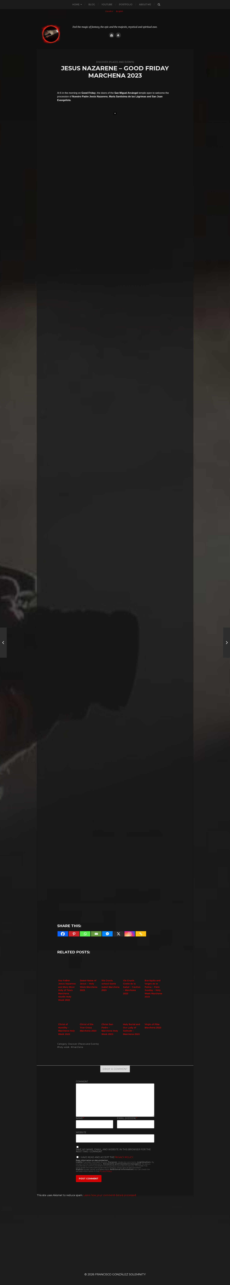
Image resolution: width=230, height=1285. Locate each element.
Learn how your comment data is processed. (109, 1195)
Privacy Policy (123, 1157)
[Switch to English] (119, 11)
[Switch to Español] (109, 11)
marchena (77, 1047)
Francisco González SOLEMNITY (120, 1274)
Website (81, 1132)
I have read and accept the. (105, 1157)
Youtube (107, 4)
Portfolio (125, 4)
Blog (91, 4)
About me (145, 4)
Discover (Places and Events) (83, 1044)
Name (80, 1118)
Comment (82, 1081)
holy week (64, 1047)
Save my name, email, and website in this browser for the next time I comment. (113, 1150)
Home (76, 4)
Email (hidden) (127, 1118)
